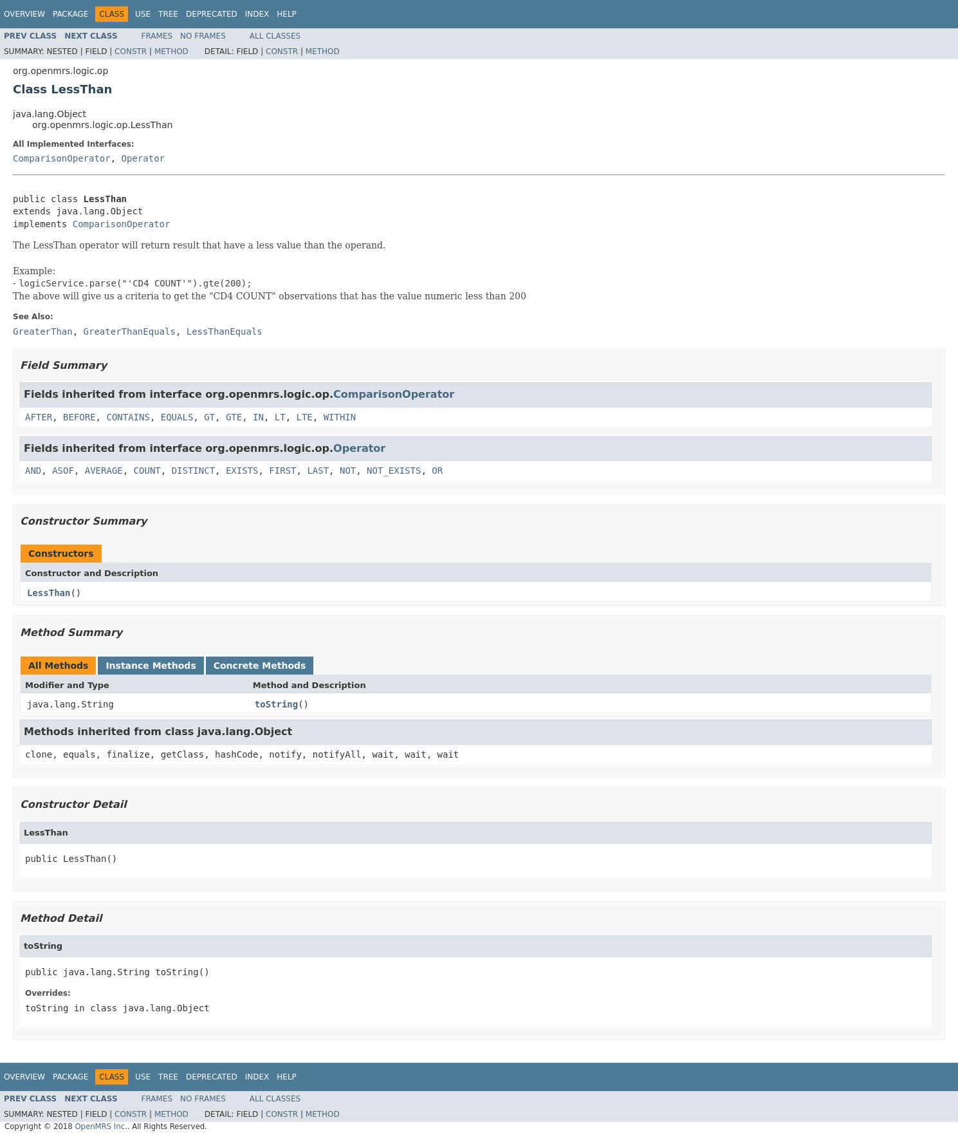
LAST (318, 470)
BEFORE (79, 417)
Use (143, 14)
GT (209, 417)
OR (437, 470)
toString (276, 704)
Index (257, 14)
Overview (24, 14)
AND (33, 470)
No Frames (203, 36)
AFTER (38, 417)
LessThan (48, 593)
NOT (348, 470)
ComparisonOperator (62, 158)
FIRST (282, 470)
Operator (143, 158)
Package (70, 14)
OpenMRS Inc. (101, 1126)
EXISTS (242, 470)
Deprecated (211, 14)
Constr (131, 51)
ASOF (63, 470)
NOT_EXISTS (394, 470)
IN (258, 417)
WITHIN (340, 417)
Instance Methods (151, 665)
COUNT (147, 470)
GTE (234, 417)
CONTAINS (127, 417)
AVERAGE (104, 470)
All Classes (275, 36)
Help (287, 14)
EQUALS (177, 417)
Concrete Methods (260, 665)
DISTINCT (193, 470)
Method (171, 51)
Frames (157, 36)
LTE (305, 417)
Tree (168, 14)
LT (280, 417)
